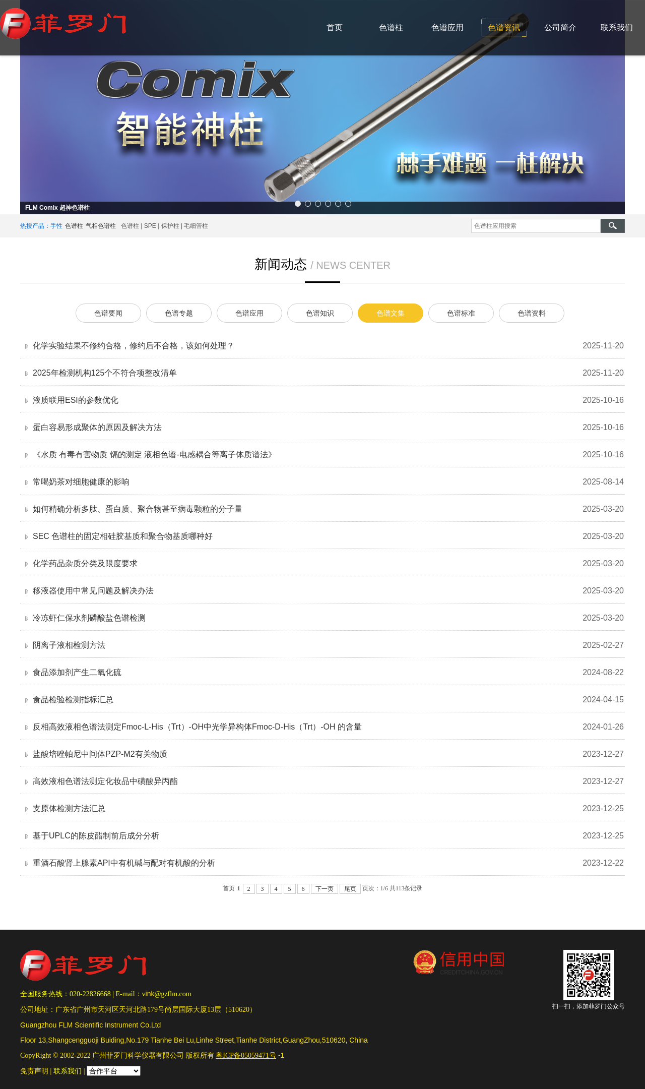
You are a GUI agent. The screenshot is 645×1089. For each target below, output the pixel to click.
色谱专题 (179, 313)
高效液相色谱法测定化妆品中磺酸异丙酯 (105, 781)
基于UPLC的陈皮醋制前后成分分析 (96, 835)
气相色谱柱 (101, 225)
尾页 (350, 888)
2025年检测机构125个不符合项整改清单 (105, 373)
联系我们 (617, 27)
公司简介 (560, 27)
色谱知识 (320, 313)
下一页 (324, 888)
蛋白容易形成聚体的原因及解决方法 (97, 427)
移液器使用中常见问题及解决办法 (93, 590)
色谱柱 (391, 27)
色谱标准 (461, 313)
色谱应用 (447, 27)
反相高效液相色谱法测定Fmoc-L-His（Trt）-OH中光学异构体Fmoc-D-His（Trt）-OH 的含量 (197, 726)
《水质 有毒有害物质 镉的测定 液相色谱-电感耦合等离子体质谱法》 (154, 454)
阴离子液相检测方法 (69, 645)
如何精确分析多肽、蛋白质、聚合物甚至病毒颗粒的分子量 (137, 509)
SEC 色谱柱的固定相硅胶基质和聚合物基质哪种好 (123, 536)
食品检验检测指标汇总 (73, 699)
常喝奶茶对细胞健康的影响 (81, 481)
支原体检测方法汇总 (69, 808)
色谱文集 (390, 313)
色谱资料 (532, 313)
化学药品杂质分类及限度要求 (85, 563)
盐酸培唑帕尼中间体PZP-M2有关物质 (100, 754)
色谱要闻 (108, 313)
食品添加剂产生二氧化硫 (77, 672)
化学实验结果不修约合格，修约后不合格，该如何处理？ (133, 345)
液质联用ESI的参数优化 (75, 400)
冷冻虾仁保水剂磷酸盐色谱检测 (89, 618)
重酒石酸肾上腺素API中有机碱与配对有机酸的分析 (124, 863)
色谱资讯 (504, 27)
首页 (335, 27)
